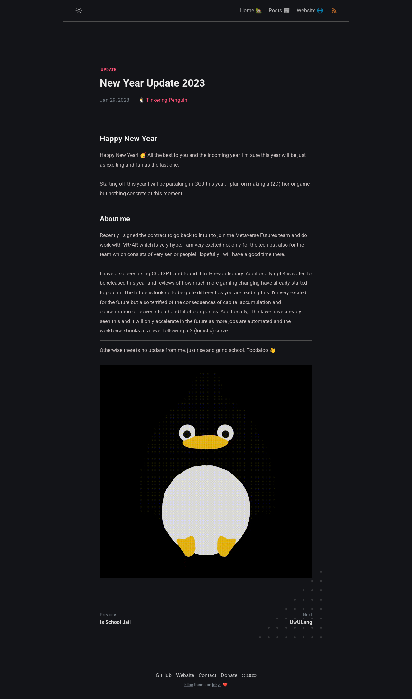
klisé (188, 684)
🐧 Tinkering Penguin (162, 100)
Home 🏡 (251, 10)
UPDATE (108, 69)
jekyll (216, 684)
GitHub (164, 675)
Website (185, 675)
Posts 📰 (279, 10)
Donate (229, 675)
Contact (207, 675)
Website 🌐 (310, 10)
